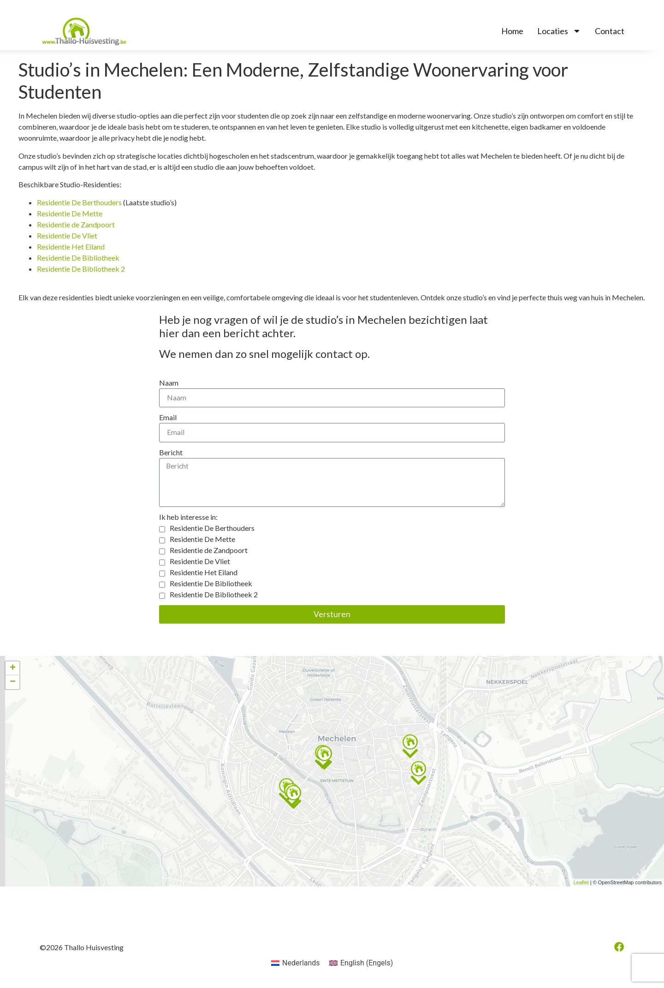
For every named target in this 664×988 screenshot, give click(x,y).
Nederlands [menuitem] (301, 963)
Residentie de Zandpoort (76, 224)
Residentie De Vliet (67, 235)
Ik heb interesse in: (188, 518)
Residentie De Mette (69, 213)
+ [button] (13, 670)
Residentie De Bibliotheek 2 (81, 268)
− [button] (13, 683)
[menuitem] (296, 964)
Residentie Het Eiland (71, 246)
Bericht (171, 452)
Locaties (559, 31)
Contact (609, 31)
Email (168, 417)
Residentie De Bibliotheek (78, 257)
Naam (168, 382)
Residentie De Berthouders (79, 202)
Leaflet (581, 884)
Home (512, 31)
